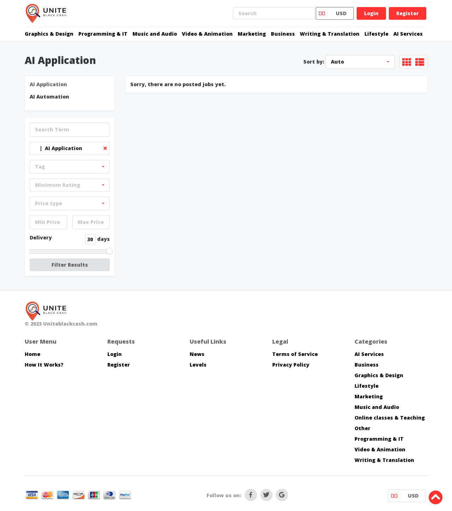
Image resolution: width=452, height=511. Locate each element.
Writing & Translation (329, 33)
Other (362, 428)
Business (283, 33)
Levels (198, 364)
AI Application (48, 84)
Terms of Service (295, 354)
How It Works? (44, 364)
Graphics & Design (49, 33)
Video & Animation (207, 33)
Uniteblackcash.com (70, 323)
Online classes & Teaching (390, 417)
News (197, 354)
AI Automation (49, 96)
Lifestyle (376, 33)
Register (407, 13)
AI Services (408, 33)
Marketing (252, 33)
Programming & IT (102, 33)
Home (32, 354)
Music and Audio (154, 33)
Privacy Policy (290, 364)
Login (371, 13)
